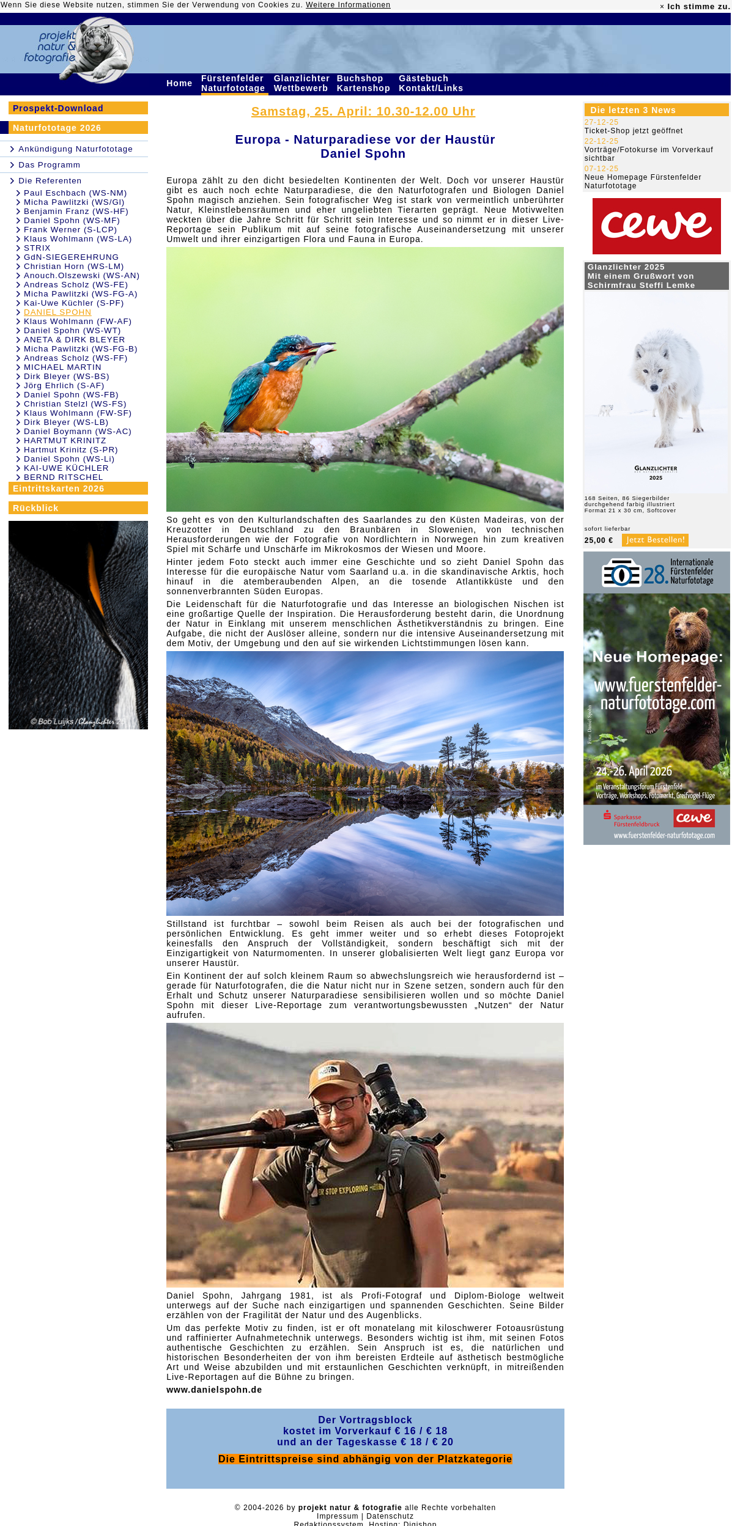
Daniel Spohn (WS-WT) (72, 330)
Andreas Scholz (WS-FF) (76, 358)
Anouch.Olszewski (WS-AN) (82, 275)
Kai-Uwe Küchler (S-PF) (74, 303)
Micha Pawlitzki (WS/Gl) (74, 202)
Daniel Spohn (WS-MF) (72, 220)
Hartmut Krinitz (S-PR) (71, 449)
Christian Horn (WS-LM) (74, 266)
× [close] (662, 6)
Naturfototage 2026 (57, 128)
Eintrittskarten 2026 (59, 488)
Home (181, 83)
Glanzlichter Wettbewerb (302, 83)
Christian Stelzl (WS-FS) (75, 403)
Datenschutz (390, 1516)
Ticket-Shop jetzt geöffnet (634, 131)
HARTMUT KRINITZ (65, 440)
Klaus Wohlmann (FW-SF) (78, 413)
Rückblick (36, 508)
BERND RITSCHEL (63, 477)
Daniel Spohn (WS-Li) (69, 458)
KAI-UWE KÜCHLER (66, 468)
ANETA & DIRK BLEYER (74, 339)
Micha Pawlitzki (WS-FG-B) (81, 348)
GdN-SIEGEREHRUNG (71, 257)
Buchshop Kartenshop (365, 83)
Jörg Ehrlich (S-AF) (64, 385)
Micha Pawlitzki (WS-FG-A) (81, 293)
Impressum (337, 1516)
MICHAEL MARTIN (63, 367)
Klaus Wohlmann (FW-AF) (78, 321)
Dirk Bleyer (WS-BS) (66, 376)
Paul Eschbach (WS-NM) (75, 192)
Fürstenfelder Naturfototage (234, 83)
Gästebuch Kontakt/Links (432, 83)
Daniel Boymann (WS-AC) (78, 431)
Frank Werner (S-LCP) (70, 229)
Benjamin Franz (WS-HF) (76, 211)
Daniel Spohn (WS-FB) (71, 394)
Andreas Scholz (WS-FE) (76, 284)
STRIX (37, 247)
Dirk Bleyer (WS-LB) (66, 422)
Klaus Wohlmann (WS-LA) (78, 238)
